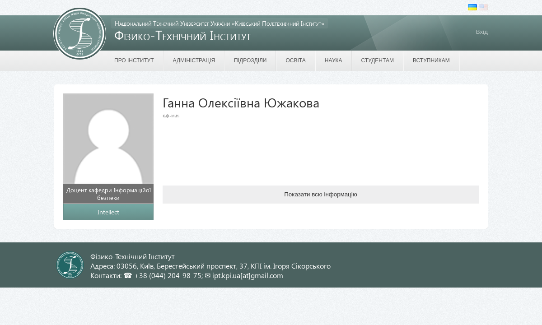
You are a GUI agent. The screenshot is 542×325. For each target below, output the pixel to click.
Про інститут (134, 60)
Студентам (377, 60)
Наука (333, 60)
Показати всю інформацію (320, 194)
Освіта (295, 60)
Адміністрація (194, 60)
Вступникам (431, 60)
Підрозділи (250, 60)
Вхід (482, 31)
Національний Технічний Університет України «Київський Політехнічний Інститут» (219, 23)
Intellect (108, 212)
